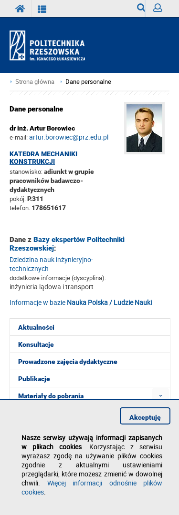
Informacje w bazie (81, 302)
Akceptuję (145, 417)
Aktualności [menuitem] (36, 327)
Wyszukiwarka (141, 10)
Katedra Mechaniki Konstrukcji (43, 157)
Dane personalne (88, 82)
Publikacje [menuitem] (34, 379)
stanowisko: (26, 171)
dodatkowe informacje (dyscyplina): (58, 277)
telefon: (20, 207)
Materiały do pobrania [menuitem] (51, 396)
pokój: (18, 198)
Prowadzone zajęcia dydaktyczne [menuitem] (67, 361)
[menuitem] (160, 395)
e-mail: (19, 137)
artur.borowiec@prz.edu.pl (68, 136)
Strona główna (34, 82)
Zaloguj (161, 10)
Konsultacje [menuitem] (36, 344)
